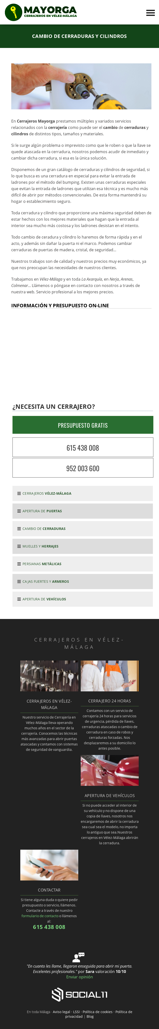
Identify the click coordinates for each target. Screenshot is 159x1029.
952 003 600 (82, 468)
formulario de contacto (40, 916)
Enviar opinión (79, 977)
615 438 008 (83, 448)
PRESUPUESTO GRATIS (83, 425)
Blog (90, 1016)
